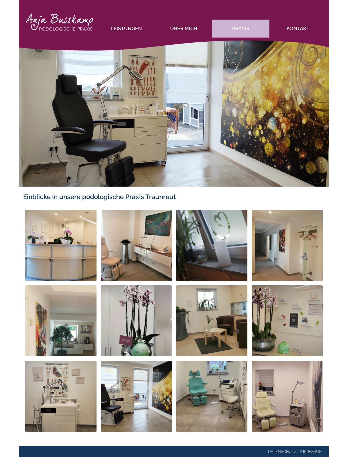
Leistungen (126, 28)
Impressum (311, 451)
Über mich (183, 28)
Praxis (240, 28)
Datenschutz (282, 451)
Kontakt (298, 28)
